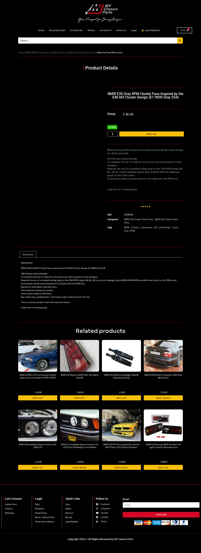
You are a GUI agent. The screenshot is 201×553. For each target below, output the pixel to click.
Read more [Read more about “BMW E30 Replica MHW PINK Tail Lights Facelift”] (79, 397)
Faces (175, 227)
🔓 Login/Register (150, 30)
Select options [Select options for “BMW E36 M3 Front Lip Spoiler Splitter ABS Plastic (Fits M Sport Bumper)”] (121, 467)
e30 (155, 227)
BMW (28, 52)
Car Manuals (76, 30)
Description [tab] (28, 254)
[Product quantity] (112, 133)
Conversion (146, 227)
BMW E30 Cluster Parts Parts (138, 219)
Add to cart (153, 134)
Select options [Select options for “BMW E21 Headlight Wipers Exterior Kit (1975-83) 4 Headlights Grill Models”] (80, 467)
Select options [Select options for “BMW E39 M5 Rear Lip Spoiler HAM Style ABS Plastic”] (163, 397)
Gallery (91, 30)
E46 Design (164, 227)
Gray (126, 230)
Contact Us (106, 30)
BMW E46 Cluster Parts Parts (81, 52)
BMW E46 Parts (59, 52)
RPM (132, 230)
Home (41, 30)
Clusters (135, 227)
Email (126, 499)
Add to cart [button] (38, 397)
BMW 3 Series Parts (41, 52)
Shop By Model (57, 30)
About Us (121, 30)
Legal (134, 30)
